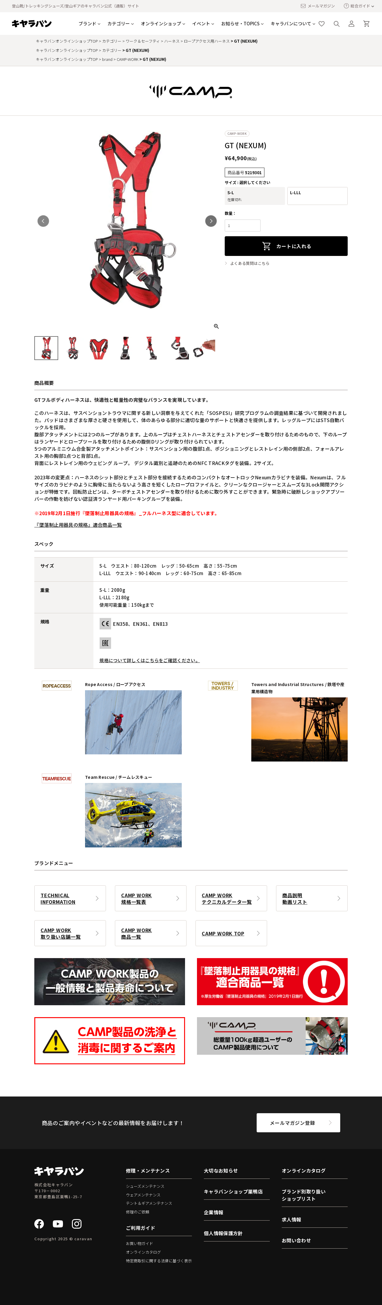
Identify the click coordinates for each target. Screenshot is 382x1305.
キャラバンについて (291, 23)
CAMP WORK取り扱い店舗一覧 (61, 933)
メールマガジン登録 (292, 1122)
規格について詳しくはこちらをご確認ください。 (149, 660)
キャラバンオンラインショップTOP (67, 41)
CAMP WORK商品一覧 (136, 933)
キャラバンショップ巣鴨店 (233, 1191)
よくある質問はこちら (250, 263)
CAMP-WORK (127, 59)
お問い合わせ (296, 1240)
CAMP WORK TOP (223, 933)
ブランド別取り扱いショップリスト (304, 1195)
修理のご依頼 (137, 1212)
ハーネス (172, 41)
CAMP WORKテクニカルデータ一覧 (227, 898)
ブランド (87, 23)
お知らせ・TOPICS (240, 23)
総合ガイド (357, 6)
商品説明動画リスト (294, 898)
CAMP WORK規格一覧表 (136, 898)
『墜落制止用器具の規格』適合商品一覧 (78, 524)
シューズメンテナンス (145, 1186)
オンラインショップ (161, 23)
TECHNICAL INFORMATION (58, 898)
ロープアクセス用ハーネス (207, 41)
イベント (201, 23)
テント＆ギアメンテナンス (149, 1203)
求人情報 (291, 1219)
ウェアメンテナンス (143, 1195)
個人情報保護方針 (223, 1233)
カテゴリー (118, 23)
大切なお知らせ (221, 1170)
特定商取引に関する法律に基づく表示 (159, 1261)
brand (107, 59)
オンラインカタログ (143, 1252)
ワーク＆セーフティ (143, 41)
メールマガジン (317, 6)
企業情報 (213, 1212)
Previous (43, 221)
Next (211, 221)
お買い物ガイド (139, 1243)
